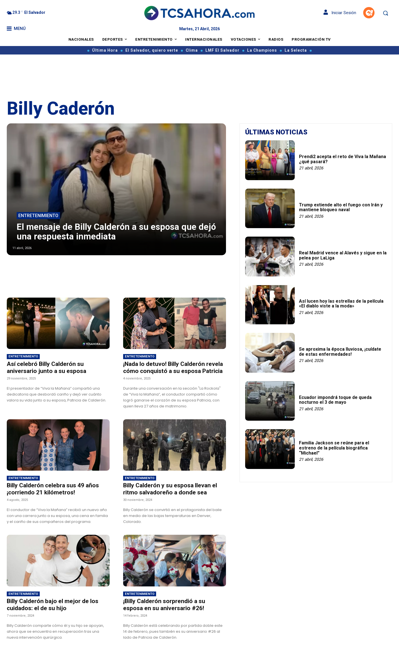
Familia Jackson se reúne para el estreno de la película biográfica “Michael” (334, 447)
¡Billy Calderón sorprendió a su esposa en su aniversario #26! (164, 605)
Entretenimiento (38, 216)
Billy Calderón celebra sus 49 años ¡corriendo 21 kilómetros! (53, 489)
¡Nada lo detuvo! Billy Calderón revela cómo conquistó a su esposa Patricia (173, 367)
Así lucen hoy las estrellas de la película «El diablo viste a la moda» (341, 303)
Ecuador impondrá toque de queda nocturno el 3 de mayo (335, 400)
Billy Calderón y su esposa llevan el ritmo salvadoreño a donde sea (170, 489)
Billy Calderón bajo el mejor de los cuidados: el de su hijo (52, 605)
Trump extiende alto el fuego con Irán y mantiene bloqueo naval (341, 207)
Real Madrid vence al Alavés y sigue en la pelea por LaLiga (343, 255)
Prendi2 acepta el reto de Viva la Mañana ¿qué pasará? (342, 159)
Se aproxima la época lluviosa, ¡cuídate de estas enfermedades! (340, 351)
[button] (385, 13)
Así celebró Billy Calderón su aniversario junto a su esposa (46, 367)
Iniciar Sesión (339, 12)
